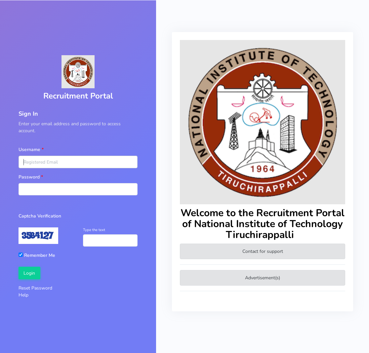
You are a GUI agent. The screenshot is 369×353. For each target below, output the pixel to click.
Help (23, 295)
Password (29, 177)
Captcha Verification (40, 216)
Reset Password (35, 288)
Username (29, 149)
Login (29, 273)
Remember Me (37, 255)
